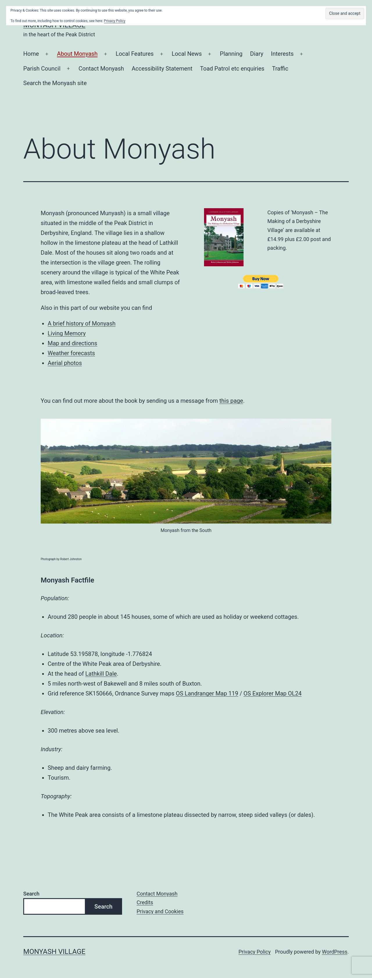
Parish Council (41, 68)
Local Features (135, 53)
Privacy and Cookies (160, 911)
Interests (282, 53)
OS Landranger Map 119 (207, 693)
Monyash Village (54, 952)
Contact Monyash (101, 68)
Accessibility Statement (162, 68)
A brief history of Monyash (82, 323)
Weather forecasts (71, 353)
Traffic (280, 68)
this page (231, 400)
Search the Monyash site (55, 83)
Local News (187, 53)
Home (31, 53)
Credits (145, 902)
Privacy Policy (254, 952)
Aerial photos (65, 362)
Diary (256, 53)
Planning (231, 53)
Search (31, 894)
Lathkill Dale (101, 673)
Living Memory (67, 333)
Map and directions (72, 343)
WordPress (334, 952)
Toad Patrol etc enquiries (232, 68)
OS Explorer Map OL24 (273, 693)
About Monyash (77, 53)
